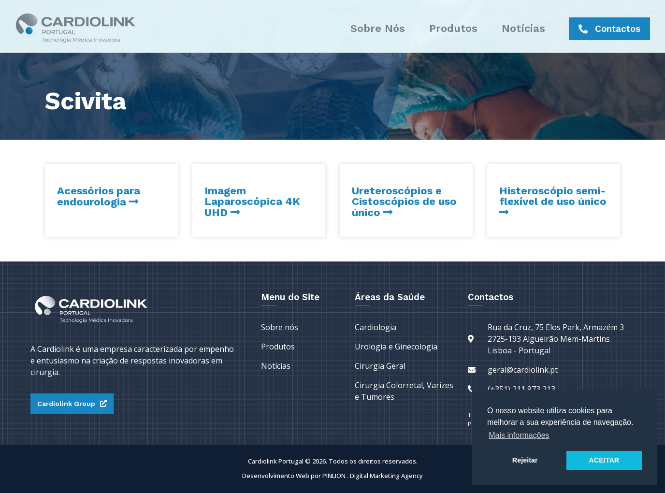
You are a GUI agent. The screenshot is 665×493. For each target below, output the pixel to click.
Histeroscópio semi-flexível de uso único (553, 196)
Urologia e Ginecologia (396, 346)
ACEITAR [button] (604, 460)
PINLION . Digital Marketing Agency (372, 475)
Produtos (453, 28)
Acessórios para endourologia (98, 196)
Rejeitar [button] (525, 460)
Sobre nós (377, 28)
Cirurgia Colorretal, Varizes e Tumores (404, 391)
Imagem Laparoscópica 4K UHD (252, 201)
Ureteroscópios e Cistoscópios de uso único (404, 201)
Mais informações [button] (519, 435)
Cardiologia (375, 327)
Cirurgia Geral (380, 366)
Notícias (523, 28)
